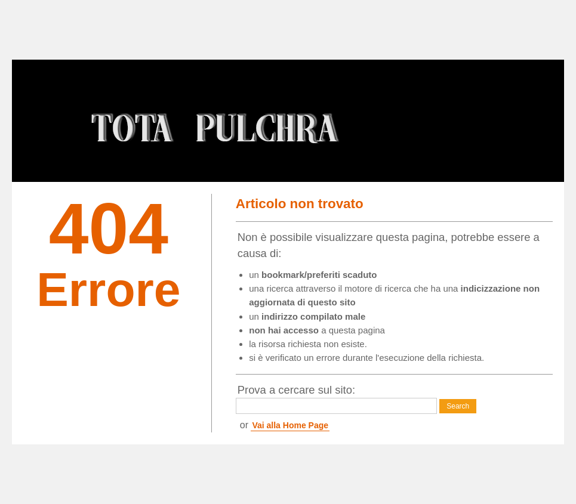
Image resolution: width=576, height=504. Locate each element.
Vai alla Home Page (290, 425)
